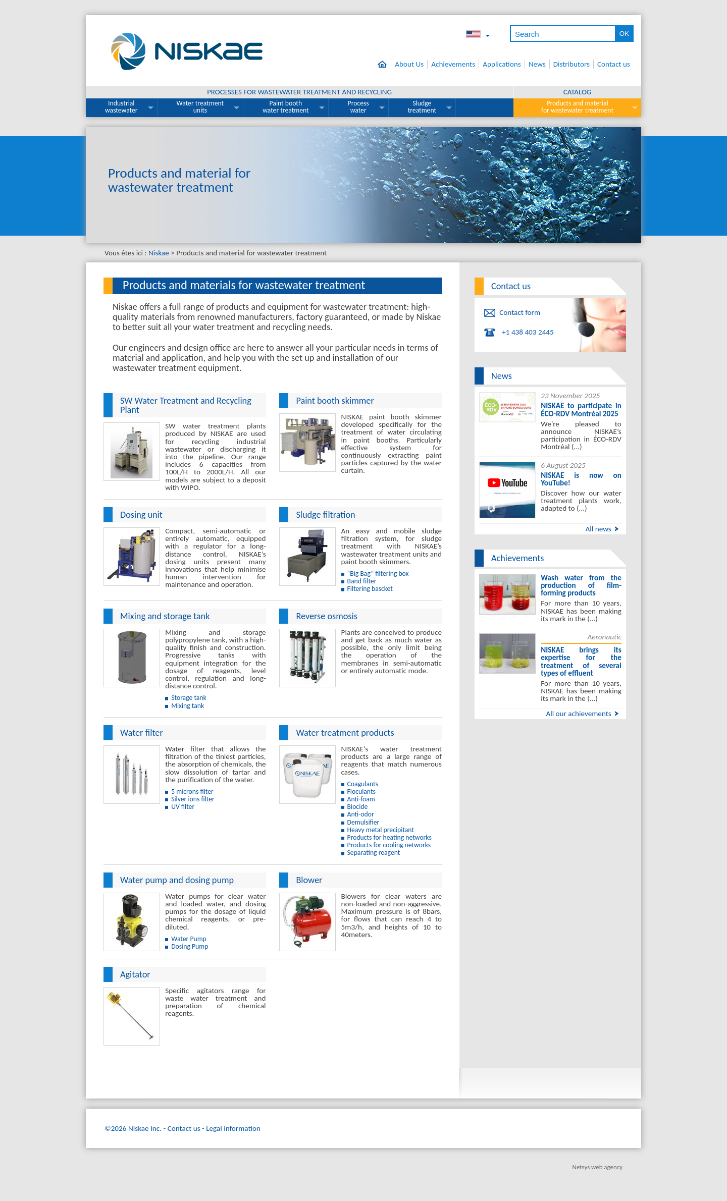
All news (598, 528)
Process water (358, 107)
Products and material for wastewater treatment (577, 107)
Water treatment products (345, 732)
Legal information (233, 1128)
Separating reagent (373, 852)
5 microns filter (192, 791)
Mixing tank (187, 705)
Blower (309, 880)
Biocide (357, 806)
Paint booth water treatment (285, 107)
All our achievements (578, 713)
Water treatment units (200, 107)
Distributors (571, 64)
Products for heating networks (389, 837)
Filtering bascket (370, 588)
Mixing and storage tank (165, 616)
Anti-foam (361, 799)
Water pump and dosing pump (177, 880)
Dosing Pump (189, 946)
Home (384, 64)
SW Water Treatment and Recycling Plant (185, 405)
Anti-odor (360, 814)
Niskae (158, 252)
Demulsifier (363, 822)
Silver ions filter (193, 799)
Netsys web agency (597, 1167)
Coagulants (362, 784)
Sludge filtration (325, 514)
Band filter (362, 581)
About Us (409, 64)
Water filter (141, 732)
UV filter (182, 806)
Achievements (453, 64)
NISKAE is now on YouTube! (581, 479)
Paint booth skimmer (335, 400)
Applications (502, 64)
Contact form (519, 312)
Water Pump (188, 939)
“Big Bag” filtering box (378, 573)
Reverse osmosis (326, 616)
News (537, 64)
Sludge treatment (422, 107)
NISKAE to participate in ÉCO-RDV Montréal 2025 (581, 409)
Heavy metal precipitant (380, 830)
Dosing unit (141, 514)
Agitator (135, 974)
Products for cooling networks (389, 845)
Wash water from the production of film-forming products (581, 585)
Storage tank (188, 697)
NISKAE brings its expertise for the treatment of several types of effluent (581, 661)
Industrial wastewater (121, 107)
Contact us (613, 64)
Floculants (361, 791)
